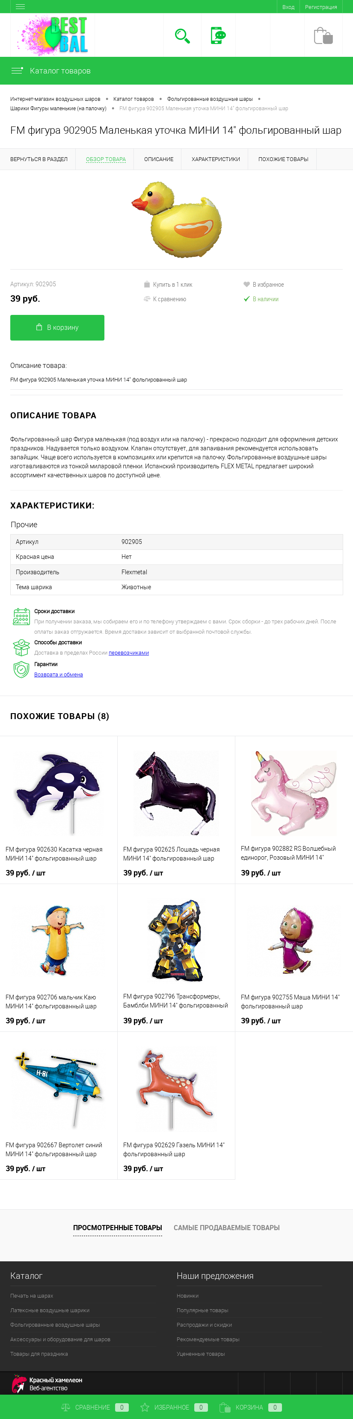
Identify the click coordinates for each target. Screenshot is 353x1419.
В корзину (57, 327)
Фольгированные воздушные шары (55, 1322)
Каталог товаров (50, 70)
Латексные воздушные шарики (49, 1307)
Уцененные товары (201, 1351)
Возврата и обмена (58, 672)
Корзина (251, 1407)
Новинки (188, 1293)
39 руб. (25, 298)
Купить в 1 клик (168, 284)
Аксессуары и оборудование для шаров (60, 1337)
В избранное (263, 284)
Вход (288, 7)
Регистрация (321, 7)
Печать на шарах (31, 1293)
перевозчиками (129, 650)
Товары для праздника (39, 1351)
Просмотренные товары (117, 1225)
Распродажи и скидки (204, 1322)
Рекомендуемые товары (208, 1337)
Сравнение (95, 1407)
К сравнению (164, 298)
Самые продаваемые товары (227, 1225)
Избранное (174, 1407)
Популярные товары (202, 1307)
